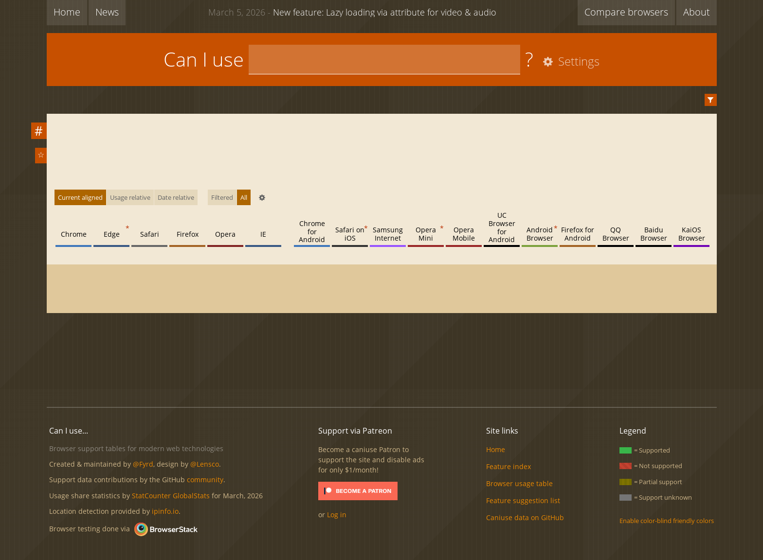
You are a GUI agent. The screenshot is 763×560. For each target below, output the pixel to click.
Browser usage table (519, 483)
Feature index (508, 466)
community (205, 479)
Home (67, 11)
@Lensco (204, 464)
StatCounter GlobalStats (171, 495)
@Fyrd (143, 464)
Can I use (204, 59)
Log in (336, 514)
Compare (626, 11)
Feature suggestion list (523, 500)
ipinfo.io (165, 511)
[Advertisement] (381, 366)
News (107, 11)
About (696, 11)
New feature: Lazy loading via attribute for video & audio (352, 11)
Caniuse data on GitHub (525, 517)
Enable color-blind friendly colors (666, 520)
